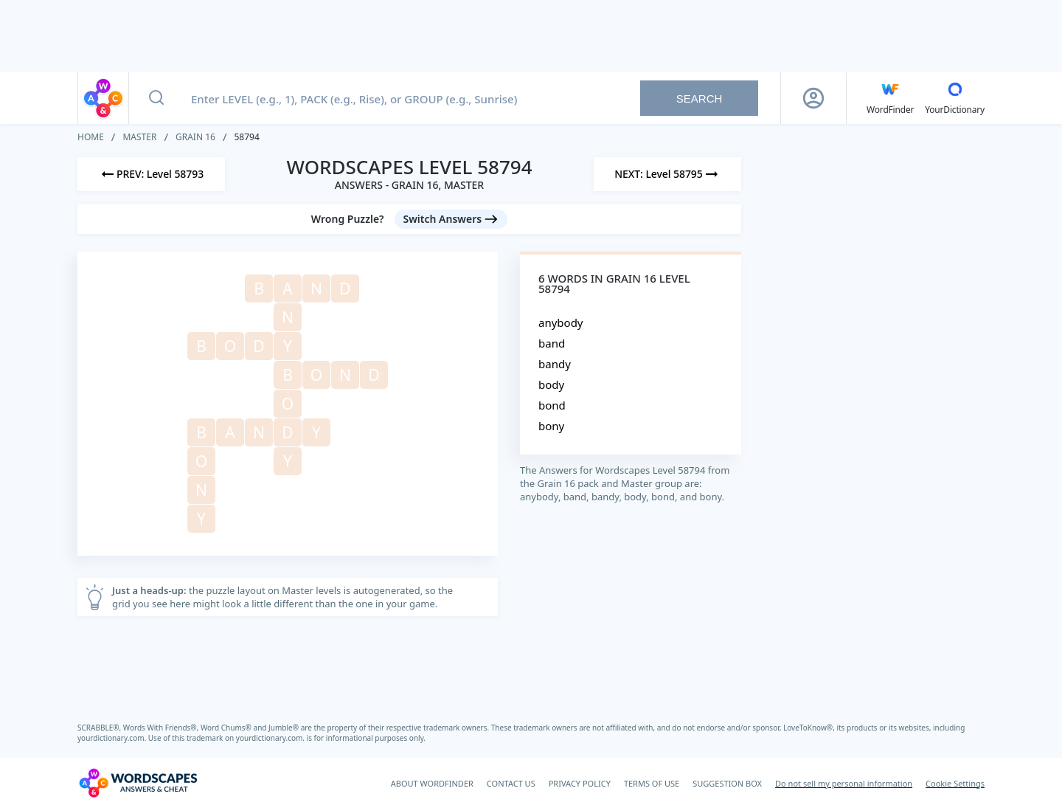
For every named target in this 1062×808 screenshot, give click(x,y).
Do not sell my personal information (843, 783)
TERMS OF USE (651, 783)
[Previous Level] (151, 174)
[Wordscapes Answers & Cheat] (137, 783)
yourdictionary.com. (112, 738)
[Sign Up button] (813, 98)
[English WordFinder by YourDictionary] (890, 98)
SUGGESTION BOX (727, 783)
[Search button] (156, 98)
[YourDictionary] (955, 98)
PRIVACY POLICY (580, 783)
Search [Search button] (699, 98)
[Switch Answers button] (451, 219)
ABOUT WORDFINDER (432, 783)
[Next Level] (667, 174)
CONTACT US (511, 783)
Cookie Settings (955, 783)
